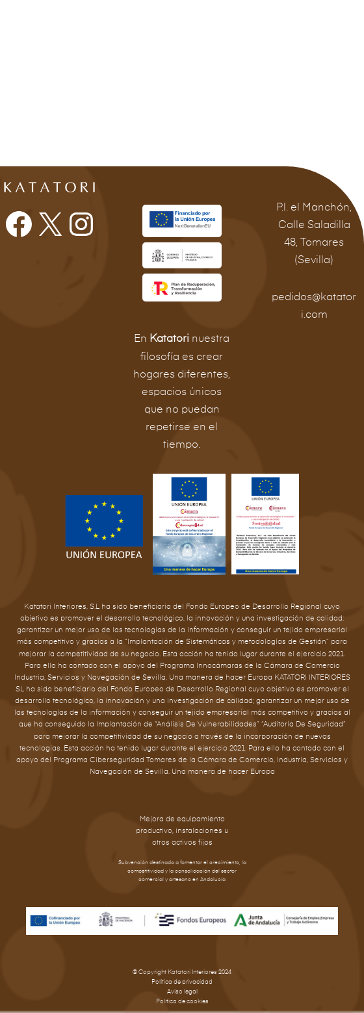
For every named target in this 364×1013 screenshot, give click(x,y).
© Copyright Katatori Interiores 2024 (182, 972)
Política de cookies (182, 1002)
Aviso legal (182, 992)
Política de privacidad (182, 982)
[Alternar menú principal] (336, 22)
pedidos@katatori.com (314, 306)
